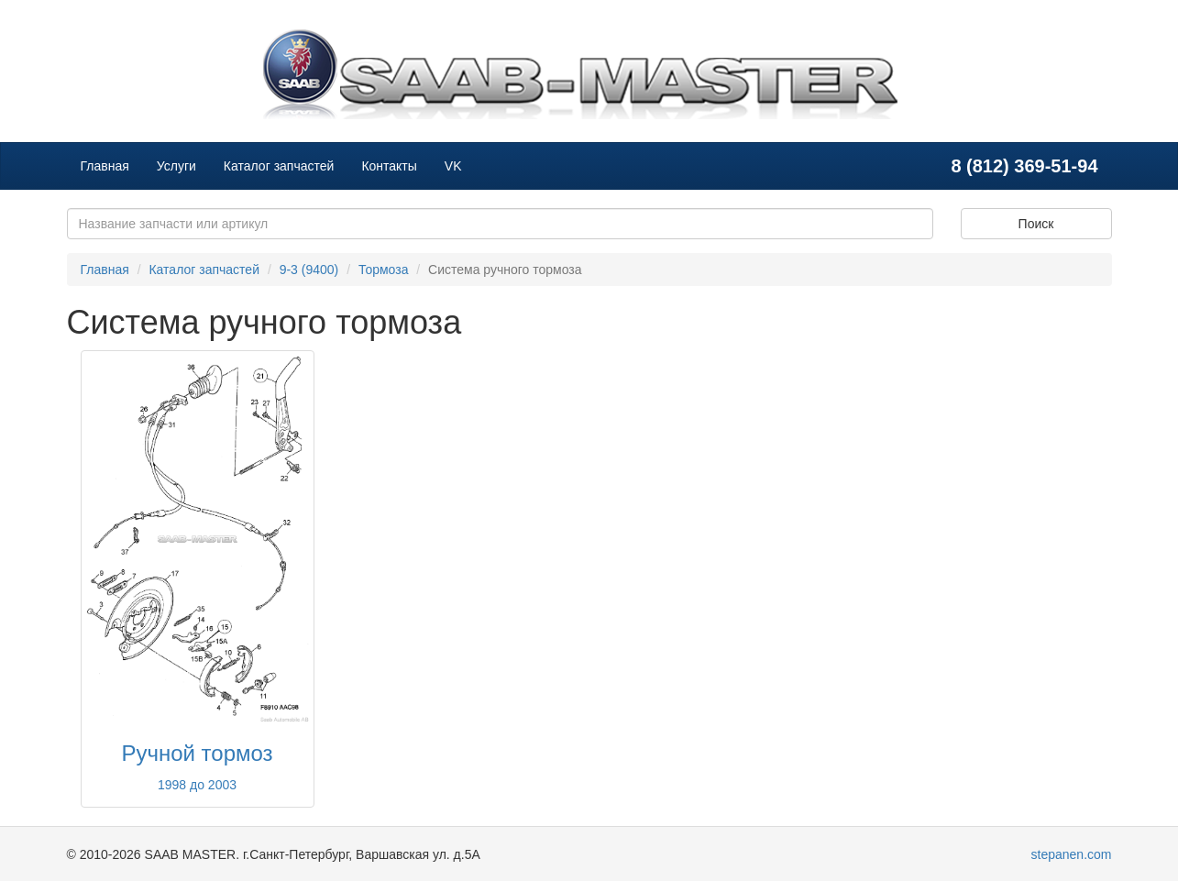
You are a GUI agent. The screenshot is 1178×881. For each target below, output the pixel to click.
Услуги (176, 166)
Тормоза (383, 269)
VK (453, 166)
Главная (105, 166)
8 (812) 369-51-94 (1024, 166)
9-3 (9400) (309, 269)
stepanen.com (1071, 854)
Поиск (1036, 223)
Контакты (388, 166)
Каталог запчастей (279, 166)
